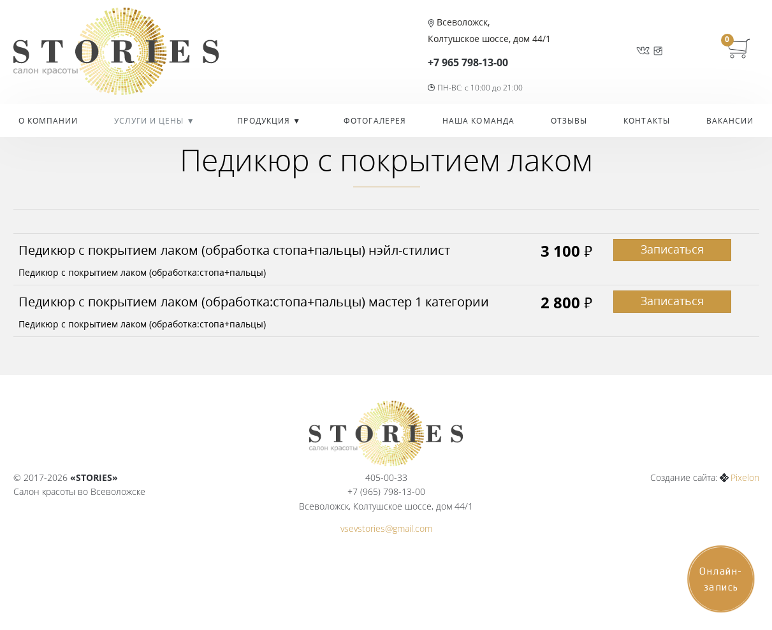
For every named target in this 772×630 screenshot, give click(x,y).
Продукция (265, 120)
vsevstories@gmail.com (386, 528)
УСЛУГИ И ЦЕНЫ (150, 120)
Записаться (672, 249)
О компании (48, 120)
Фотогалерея (375, 120)
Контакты (646, 120)
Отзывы (569, 120)
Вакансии (730, 120)
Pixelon (745, 477)
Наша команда (478, 120)
